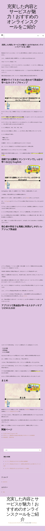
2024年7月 (5, 487)
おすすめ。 (25, 301)
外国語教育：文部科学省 (8, 442)
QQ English (7, 206)
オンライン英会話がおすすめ (11, 416)
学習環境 (27, 414)
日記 (4, 497)
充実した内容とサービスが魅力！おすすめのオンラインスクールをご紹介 (22, 19)
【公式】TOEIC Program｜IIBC (10, 438)
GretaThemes (34, 528)
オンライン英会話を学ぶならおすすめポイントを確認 (17, 473)
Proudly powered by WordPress (14, 528)
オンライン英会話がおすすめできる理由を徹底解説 (17, 466)
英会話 (27, 203)
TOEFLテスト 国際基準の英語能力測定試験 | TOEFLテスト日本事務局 (19, 440)
